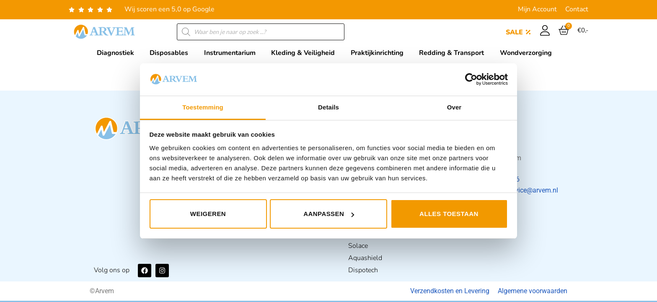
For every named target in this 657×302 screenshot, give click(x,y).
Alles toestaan (449, 213)
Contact (576, 9)
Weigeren (208, 213)
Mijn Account (537, 9)
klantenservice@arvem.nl (521, 190)
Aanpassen (328, 213)
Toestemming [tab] (202, 107)
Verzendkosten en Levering (449, 291)
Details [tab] (328, 107)
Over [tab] (454, 107)
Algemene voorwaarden (532, 291)
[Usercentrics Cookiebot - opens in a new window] (471, 79)
